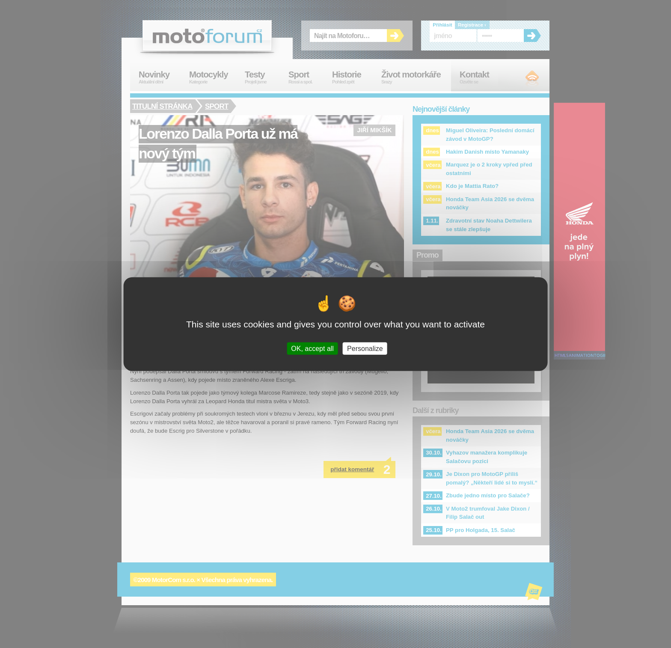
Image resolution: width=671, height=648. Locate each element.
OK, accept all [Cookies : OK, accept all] (312, 348)
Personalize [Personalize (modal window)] (365, 348)
